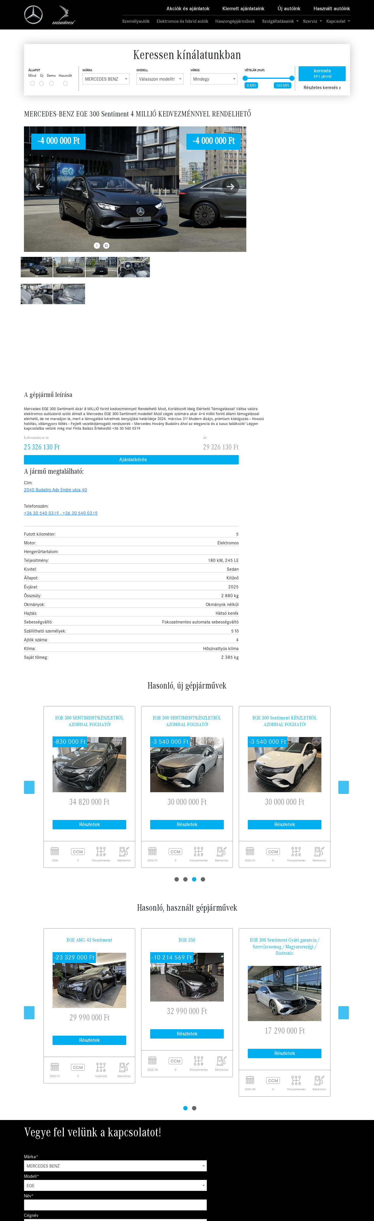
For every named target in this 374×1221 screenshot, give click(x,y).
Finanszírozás (181, 1152)
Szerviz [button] (310, 21)
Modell (142, 70)
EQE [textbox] (114, 846)
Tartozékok (179, 1179)
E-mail (40, 971)
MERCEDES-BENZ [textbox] (101, 79)
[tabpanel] (89, 467)
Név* (195, 836)
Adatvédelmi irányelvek (252, 1146)
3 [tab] (195, 554)
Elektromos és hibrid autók (182, 21)
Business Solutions (185, 1139)
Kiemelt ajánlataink (243, 9)
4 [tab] (204, 554)
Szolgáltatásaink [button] (278, 21)
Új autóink (289, 9)
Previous (27, 467)
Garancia (177, 1146)
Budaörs (301, 1139)
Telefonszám (285, 856)
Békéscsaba (305, 1152)
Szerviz (113, 1152)
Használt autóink (332, 9)
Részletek (89, 504)
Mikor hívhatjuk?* (41, 875)
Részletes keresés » (322, 87)
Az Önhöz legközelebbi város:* (52, 856)
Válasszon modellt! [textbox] (157, 79)
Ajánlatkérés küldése (53, 1046)
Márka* (31, 836)
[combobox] (105, 78)
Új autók (114, 1139)
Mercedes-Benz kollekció (191, 1172)
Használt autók (120, 1146)
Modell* (114, 836)
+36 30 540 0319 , (307, 180)
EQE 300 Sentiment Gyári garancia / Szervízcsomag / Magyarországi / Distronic (284, 627)
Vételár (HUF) (254, 70)
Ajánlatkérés (285, 150)
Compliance (242, 1152)
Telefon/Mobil (77, 971)
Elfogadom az (224, 1102)
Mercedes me (181, 1165)
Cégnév (281, 836)
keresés (322, 73)
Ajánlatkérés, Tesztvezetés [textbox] (135, 865)
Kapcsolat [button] (336, 21)
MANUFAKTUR (182, 1185)
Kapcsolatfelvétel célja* (130, 856)
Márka (87, 70)
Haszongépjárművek (235, 21)
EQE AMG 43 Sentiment (89, 620)
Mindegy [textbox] (201, 79)
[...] (32, 83)
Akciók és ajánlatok (188, 9)
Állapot (34, 70)
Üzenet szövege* (40, 991)
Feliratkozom (330, 1102)
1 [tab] (177, 554)
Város (195, 70)
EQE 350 (187, 620)
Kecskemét (304, 1146)
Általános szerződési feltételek (258, 1159)
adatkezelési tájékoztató (208, 916)
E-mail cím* (201, 856)
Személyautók (136, 21)
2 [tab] (186, 554)
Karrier (238, 1139)
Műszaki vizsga (182, 1159)
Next (341, 467)
